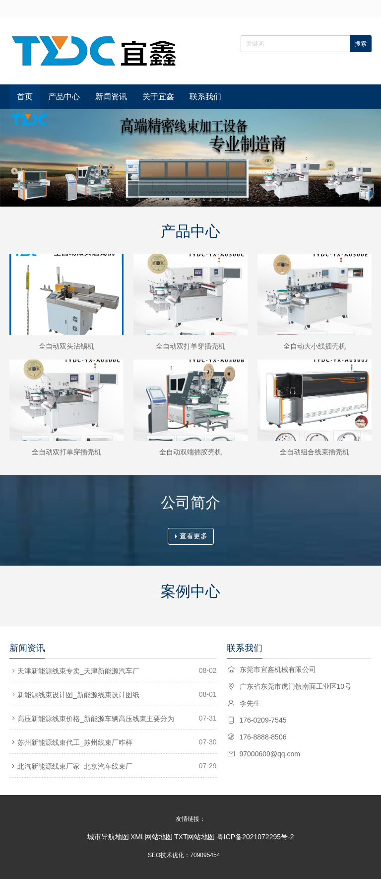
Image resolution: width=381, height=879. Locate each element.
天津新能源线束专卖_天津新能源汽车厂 (78, 671)
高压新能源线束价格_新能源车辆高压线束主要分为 (95, 719)
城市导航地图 (108, 837)
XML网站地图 (151, 837)
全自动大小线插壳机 (314, 346)
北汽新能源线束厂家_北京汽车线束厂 (74, 766)
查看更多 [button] (191, 536)
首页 (25, 96)
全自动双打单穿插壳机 (190, 346)
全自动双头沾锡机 (66, 346)
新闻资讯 (111, 96)
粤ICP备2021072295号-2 (255, 837)
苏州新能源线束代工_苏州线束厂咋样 (74, 742)
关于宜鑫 (158, 96)
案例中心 (190, 591)
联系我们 (205, 96)
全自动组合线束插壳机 (314, 452)
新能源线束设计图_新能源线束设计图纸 (78, 695)
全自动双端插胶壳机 (190, 452)
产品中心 (64, 96)
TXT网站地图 (194, 837)
